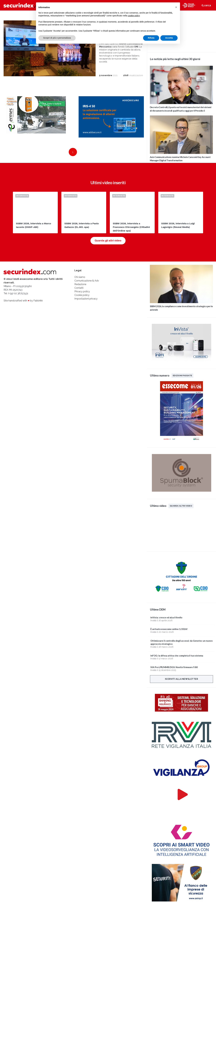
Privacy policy (82, 296)
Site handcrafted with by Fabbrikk (23, 305)
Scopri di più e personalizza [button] (57, 38)
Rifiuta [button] (151, 38)
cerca (206, 5)
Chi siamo (79, 281)
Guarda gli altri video (108, 245)
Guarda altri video (181, 506)
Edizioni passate (182, 375)
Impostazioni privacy (86, 303)
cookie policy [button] (134, 15)
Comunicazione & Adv (86, 285)
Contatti (78, 292)
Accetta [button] (169, 38)
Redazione (80, 288)
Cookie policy (81, 299)
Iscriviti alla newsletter (181, 679)
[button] (176, 7)
